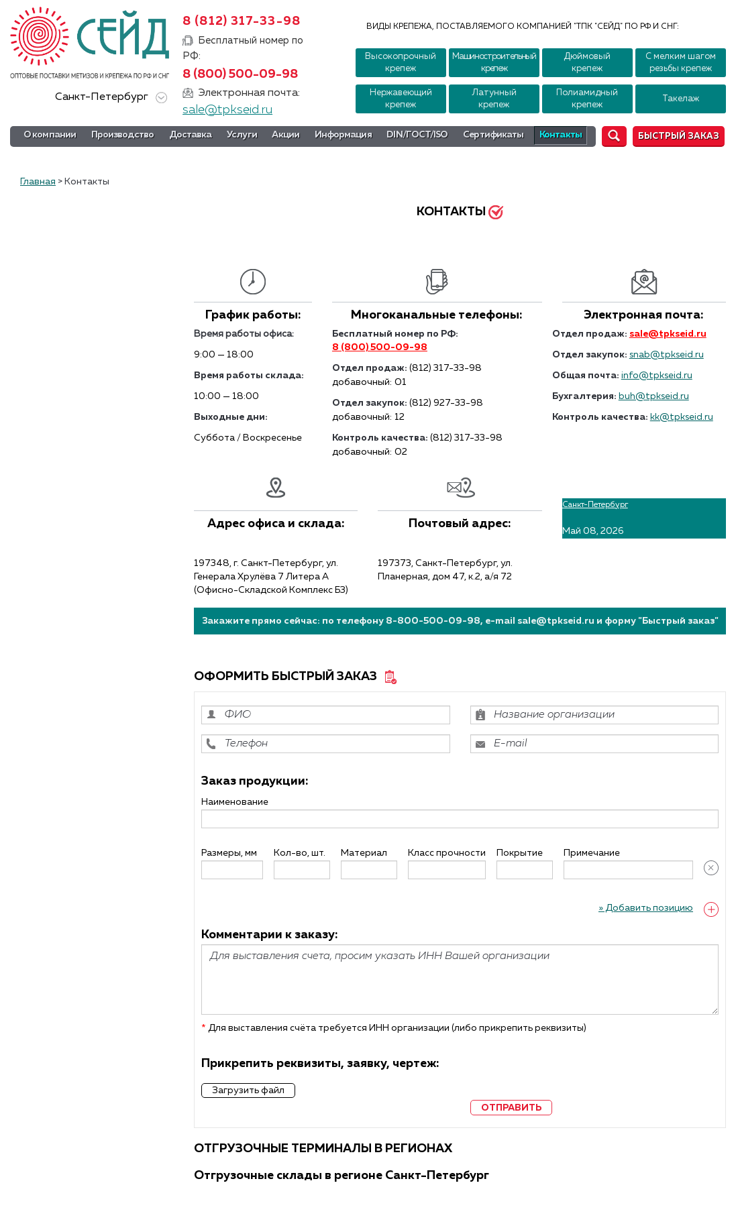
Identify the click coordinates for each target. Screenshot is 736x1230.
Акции (285, 134)
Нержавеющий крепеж (401, 99)
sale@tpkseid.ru (227, 110)
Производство (122, 134)
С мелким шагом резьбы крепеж (680, 62)
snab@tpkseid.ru (666, 354)
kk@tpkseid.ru (681, 417)
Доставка (190, 134)
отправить (511, 1108)
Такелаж (680, 99)
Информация (343, 134)
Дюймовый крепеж (587, 62)
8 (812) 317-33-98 (241, 21)
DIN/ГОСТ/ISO (417, 134)
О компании (49, 134)
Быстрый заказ (678, 136)
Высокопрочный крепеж (400, 62)
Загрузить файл (248, 1090)
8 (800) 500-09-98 (240, 74)
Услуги (242, 134)
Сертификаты (493, 134)
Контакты (560, 134)
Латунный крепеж (494, 99)
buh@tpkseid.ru (654, 396)
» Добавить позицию (645, 908)
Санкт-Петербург (108, 97)
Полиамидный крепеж (587, 99)
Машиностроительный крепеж (494, 62)
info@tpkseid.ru (656, 375)
